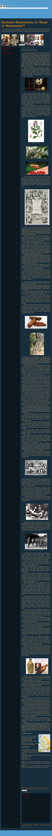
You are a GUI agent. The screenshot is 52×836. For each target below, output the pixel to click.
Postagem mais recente (26, 824)
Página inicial (36, 824)
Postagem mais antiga (45, 824)
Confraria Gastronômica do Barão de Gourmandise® (24, 24)
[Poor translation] (4, 7)
